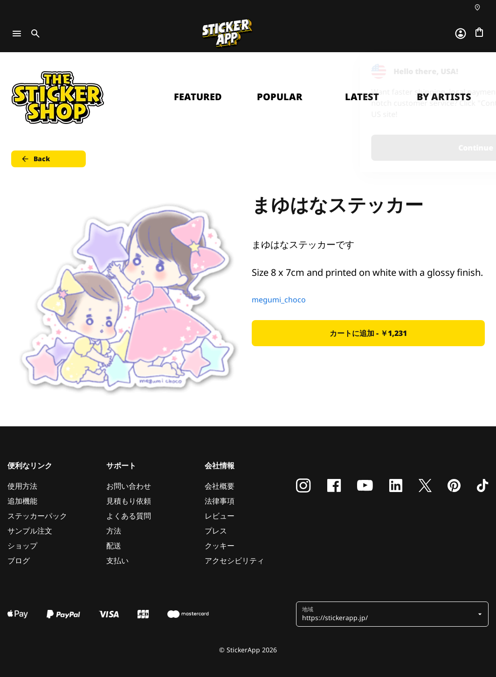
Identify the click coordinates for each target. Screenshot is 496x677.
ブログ (18, 560)
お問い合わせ (128, 486)
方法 (113, 531)
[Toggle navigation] (16, 33)
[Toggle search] (33, 33)
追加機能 (22, 501)
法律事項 (219, 501)
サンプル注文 (29, 531)
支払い (117, 560)
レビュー (219, 516)
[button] (388, 614)
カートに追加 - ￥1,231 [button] (368, 333)
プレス (216, 531)
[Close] (467, 71)
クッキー (219, 545)
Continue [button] (370, 148)
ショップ (22, 545)
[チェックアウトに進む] (479, 32)
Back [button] (35, 159)
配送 (113, 545)
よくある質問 (128, 516)
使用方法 (22, 486)
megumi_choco (279, 299)
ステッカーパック (37, 516)
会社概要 (219, 486)
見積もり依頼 (128, 501)
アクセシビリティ (234, 560)
